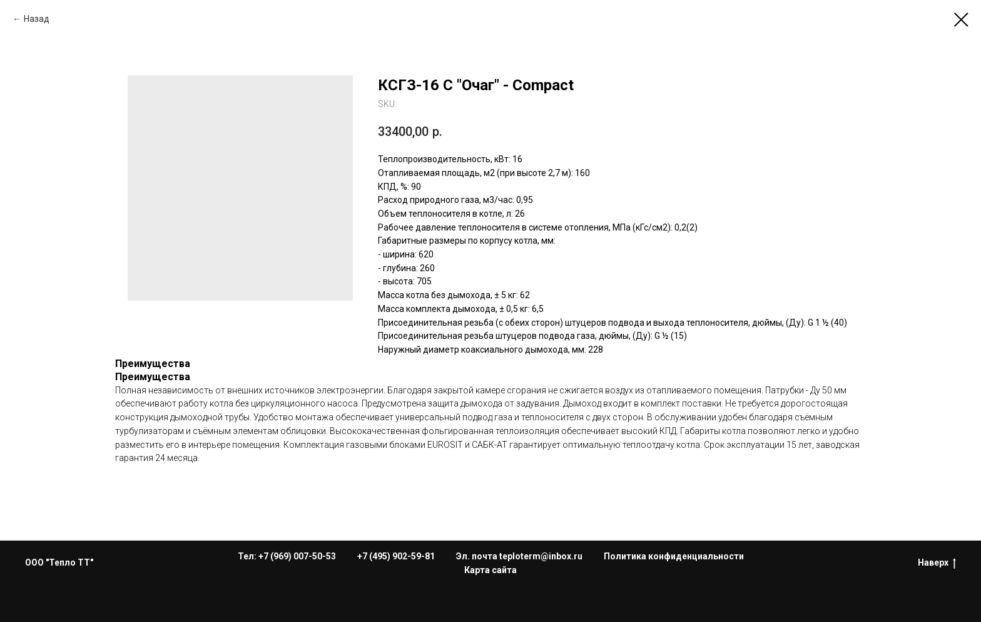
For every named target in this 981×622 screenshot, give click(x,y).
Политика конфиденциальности (674, 556)
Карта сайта (490, 570)
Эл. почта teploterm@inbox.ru (519, 556)
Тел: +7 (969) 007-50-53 (287, 556)
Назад (36, 19)
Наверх (937, 563)
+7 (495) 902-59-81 (396, 556)
